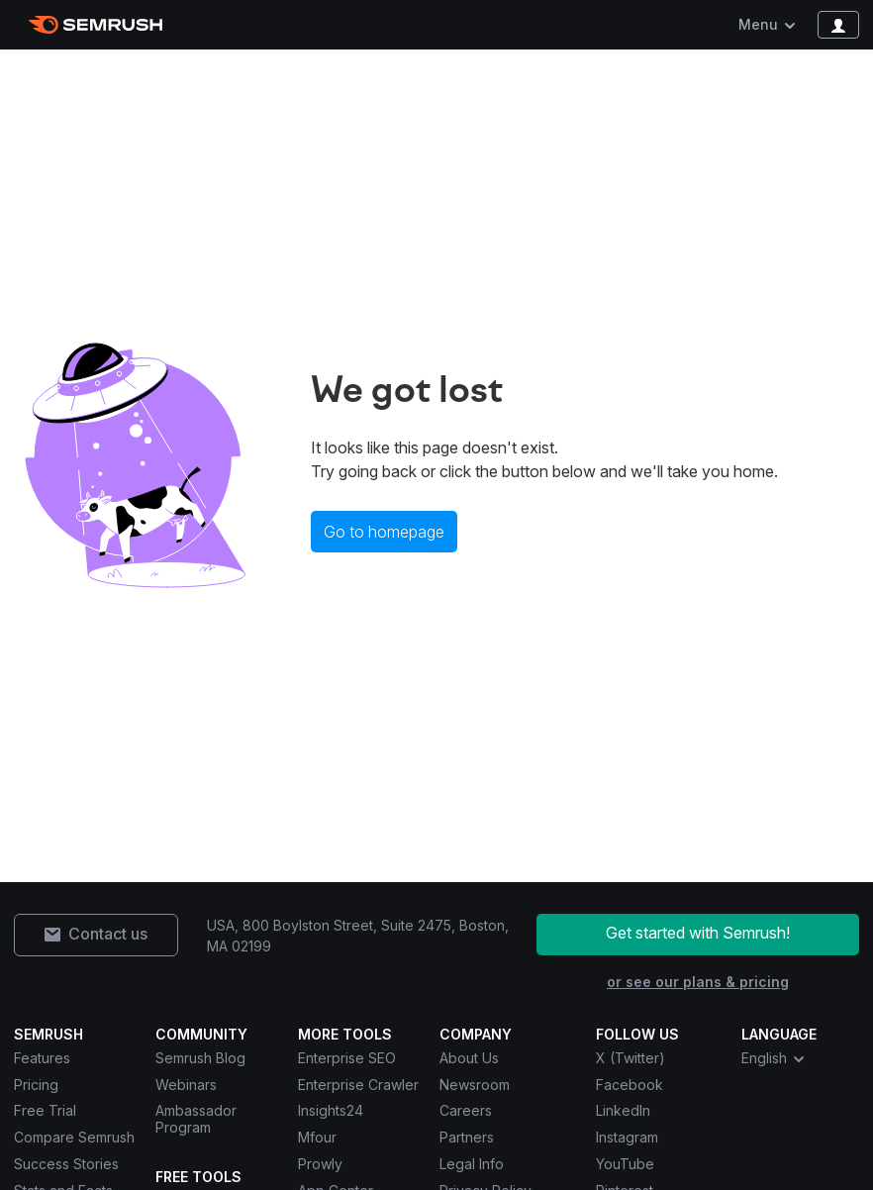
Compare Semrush (74, 1137)
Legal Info (471, 1163)
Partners (466, 1137)
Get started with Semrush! (698, 932)
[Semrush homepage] (95, 25)
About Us (469, 1057)
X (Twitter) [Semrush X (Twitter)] (630, 1057)
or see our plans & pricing (698, 981)
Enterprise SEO (347, 1057)
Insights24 (330, 1110)
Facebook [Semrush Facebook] (629, 1084)
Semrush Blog (200, 1057)
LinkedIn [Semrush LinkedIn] (623, 1110)
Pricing (36, 1084)
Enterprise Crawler (358, 1084)
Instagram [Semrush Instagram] (627, 1137)
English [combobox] (774, 1058)
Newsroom (474, 1084)
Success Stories (66, 1163)
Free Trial (45, 1110)
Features (42, 1057)
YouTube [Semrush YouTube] (625, 1163)
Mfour (317, 1137)
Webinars (186, 1084)
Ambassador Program (196, 1119)
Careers (465, 1110)
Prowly (320, 1163)
